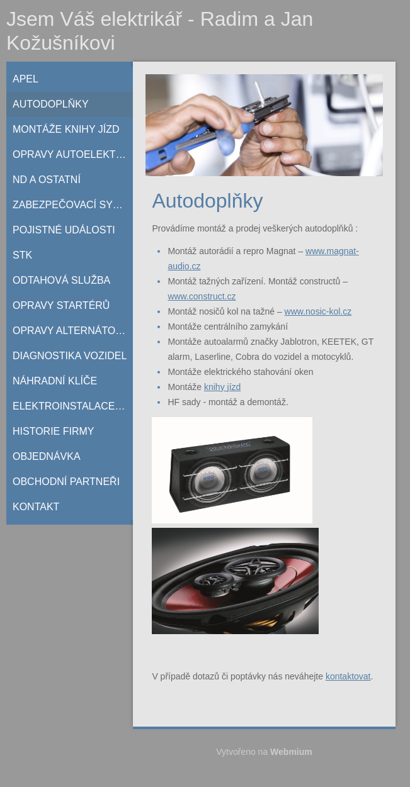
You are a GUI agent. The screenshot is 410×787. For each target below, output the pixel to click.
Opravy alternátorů (71, 330)
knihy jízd (222, 387)
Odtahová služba (61, 280)
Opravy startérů (61, 305)
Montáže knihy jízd (66, 129)
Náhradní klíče (55, 381)
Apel (25, 79)
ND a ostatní (47, 179)
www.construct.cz (202, 296)
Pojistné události (64, 230)
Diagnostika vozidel (70, 355)
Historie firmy (53, 431)
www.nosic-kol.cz (318, 311)
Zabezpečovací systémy (73, 204)
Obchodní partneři (66, 481)
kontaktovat (348, 676)
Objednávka (47, 456)
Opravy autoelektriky (73, 154)
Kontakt (36, 506)
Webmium (291, 752)
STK (22, 255)
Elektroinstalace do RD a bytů (73, 406)
